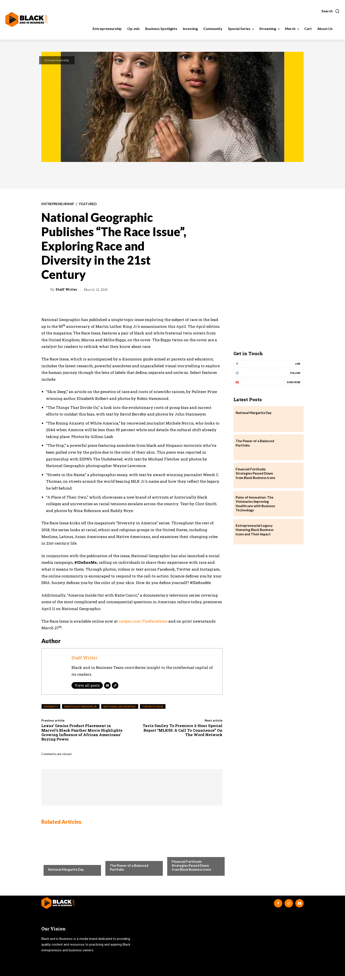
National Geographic (119, 706)
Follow (295, 373)
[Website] (115, 685)
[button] (330, 11)
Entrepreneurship (57, 60)
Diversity (51, 706)
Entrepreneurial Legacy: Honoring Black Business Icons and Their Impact (254, 529)
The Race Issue (152, 706)
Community (57, 860)
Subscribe (293, 382)
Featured (88, 204)
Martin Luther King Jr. (80, 706)
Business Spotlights (187, 852)
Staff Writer (66, 289)
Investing (117, 856)
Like (297, 363)
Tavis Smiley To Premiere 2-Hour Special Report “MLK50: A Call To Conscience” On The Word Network (182, 730)
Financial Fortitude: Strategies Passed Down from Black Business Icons (191, 865)
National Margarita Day (66, 869)
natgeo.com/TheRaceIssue (143, 621)
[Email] (107, 685)
